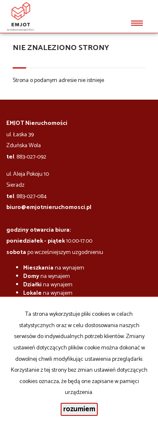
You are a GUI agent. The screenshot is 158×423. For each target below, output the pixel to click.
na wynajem (53, 268)
